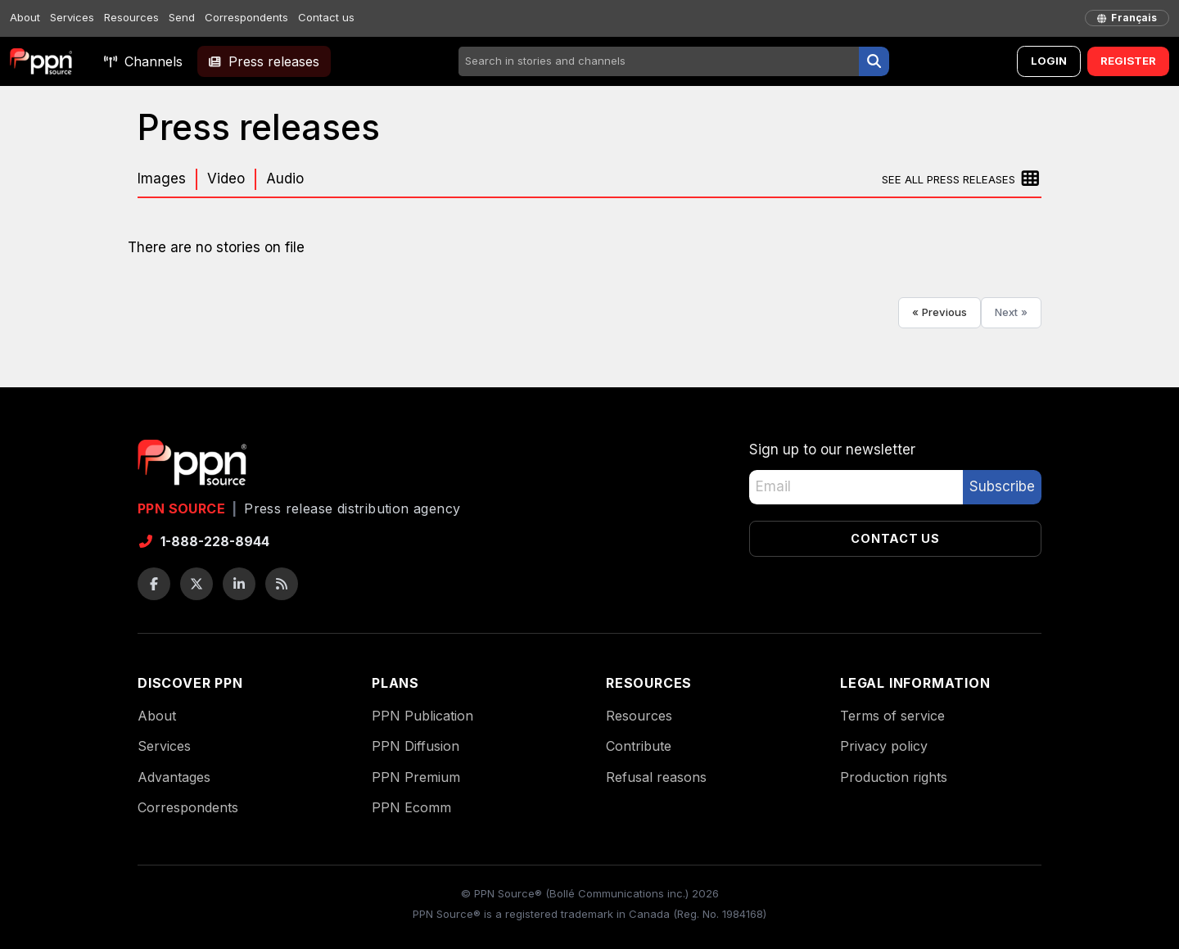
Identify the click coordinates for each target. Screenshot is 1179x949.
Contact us (326, 17)
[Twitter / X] (196, 583)
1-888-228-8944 (203, 541)
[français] (1127, 18)
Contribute (638, 746)
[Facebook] (154, 583)
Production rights (893, 777)
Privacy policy (884, 746)
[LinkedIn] (239, 583)
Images (162, 178)
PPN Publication (422, 715)
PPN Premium (416, 777)
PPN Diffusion (415, 746)
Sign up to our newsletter (832, 449)
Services (72, 17)
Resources (131, 17)
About (25, 17)
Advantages (174, 777)
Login (1049, 60)
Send (182, 17)
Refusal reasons (656, 777)
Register (1128, 60)
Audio (285, 178)
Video (226, 178)
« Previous (939, 312)
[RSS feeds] (281, 583)
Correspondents (246, 17)
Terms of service (892, 715)
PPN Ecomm (411, 807)
